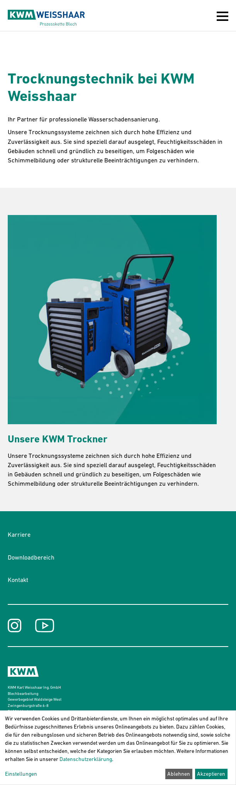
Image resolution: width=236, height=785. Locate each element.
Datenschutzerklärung (85, 759)
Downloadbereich (31, 557)
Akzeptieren (211, 774)
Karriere (19, 534)
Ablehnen (178, 774)
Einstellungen (21, 774)
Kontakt (18, 579)
